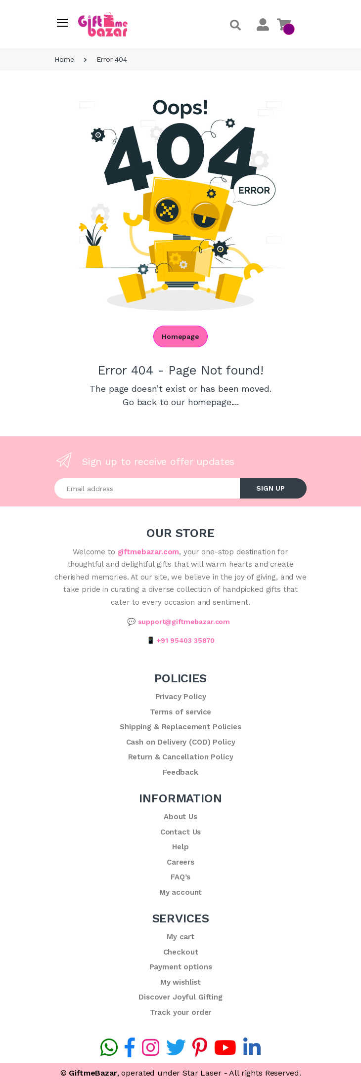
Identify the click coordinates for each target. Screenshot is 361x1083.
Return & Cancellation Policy (180, 756)
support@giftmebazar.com (184, 621)
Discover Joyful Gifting (180, 997)
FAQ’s (180, 877)
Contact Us (180, 832)
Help (180, 846)
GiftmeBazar (93, 1073)
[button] (235, 25)
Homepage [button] (180, 336)
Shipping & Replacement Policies (180, 726)
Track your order (181, 1012)
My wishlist (180, 982)
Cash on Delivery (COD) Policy (180, 742)
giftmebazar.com (149, 551)
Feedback (180, 772)
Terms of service (181, 712)
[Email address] (147, 488)
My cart (180, 936)
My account (180, 892)
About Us (180, 816)
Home (64, 59)
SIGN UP (270, 488)
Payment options (180, 966)
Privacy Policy (180, 696)
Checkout (180, 952)
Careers (180, 862)
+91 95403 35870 (186, 640)
